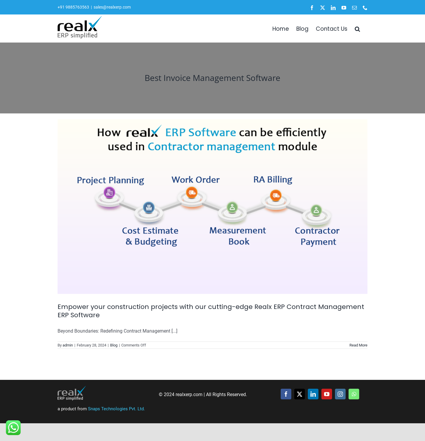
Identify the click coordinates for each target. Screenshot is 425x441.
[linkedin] (313, 394)
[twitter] (299, 394)
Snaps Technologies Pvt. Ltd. (116, 408)
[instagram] (340, 394)
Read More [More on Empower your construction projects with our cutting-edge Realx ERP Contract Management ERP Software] (358, 345)
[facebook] (286, 394)
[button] (357, 28)
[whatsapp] (354, 394)
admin (68, 345)
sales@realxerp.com (112, 7)
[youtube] (326, 394)
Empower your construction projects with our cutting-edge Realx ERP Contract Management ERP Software (211, 311)
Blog (113, 345)
